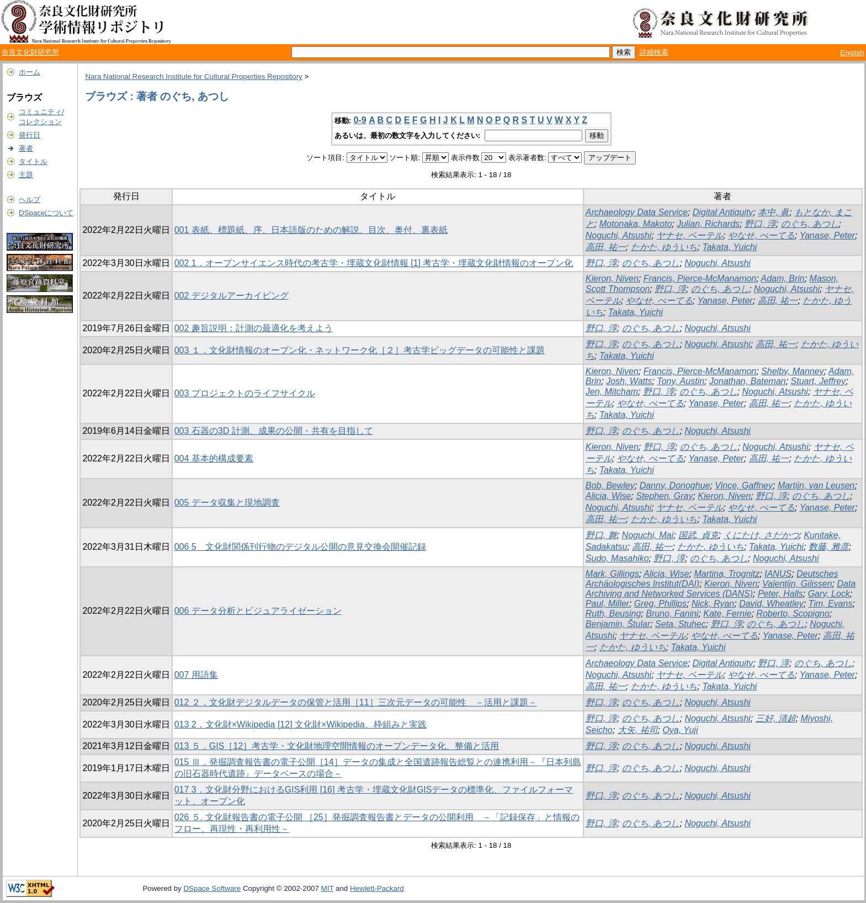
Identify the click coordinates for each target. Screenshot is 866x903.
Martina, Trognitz (726, 573)
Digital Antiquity (723, 212)
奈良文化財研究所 (30, 52)
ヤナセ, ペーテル (689, 235)
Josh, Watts (629, 381)
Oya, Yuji (680, 730)
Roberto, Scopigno (793, 613)
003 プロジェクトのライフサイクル (244, 393)
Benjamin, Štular (618, 624)
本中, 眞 (773, 212)
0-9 (360, 120)
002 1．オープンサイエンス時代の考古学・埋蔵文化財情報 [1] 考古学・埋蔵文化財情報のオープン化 (373, 263)
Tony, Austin (680, 381)
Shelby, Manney (792, 371)
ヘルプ (29, 199)
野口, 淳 (760, 224)
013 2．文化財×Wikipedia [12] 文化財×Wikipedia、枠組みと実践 (300, 724)
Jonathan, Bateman (747, 381)
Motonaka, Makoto (635, 224)
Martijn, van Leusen (816, 485)
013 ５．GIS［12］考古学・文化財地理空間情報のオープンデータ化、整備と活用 (337, 746)
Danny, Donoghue (675, 485)
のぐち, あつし (810, 224)
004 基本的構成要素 (213, 458)
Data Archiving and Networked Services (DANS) (721, 588)
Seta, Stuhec (680, 624)
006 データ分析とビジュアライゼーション (258, 610)
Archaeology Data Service (637, 212)
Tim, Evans (831, 603)
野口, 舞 (601, 535)
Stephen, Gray (664, 496)
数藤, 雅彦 (829, 546)
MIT (327, 888)
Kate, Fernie (727, 613)
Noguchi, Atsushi (618, 235)
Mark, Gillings (612, 573)
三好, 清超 (776, 718)
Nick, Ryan (713, 603)
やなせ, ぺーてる (761, 235)
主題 (26, 175)
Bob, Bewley (610, 485)
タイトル (33, 161)
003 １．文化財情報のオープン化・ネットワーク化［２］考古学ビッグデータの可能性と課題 (359, 350)
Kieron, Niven (612, 278)
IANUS (777, 573)
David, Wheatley (771, 603)
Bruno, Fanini (672, 613)
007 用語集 (196, 674)
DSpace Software (212, 888)
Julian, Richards (708, 224)
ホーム (29, 72)
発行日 (29, 135)
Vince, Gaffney (744, 485)
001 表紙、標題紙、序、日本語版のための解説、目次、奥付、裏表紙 (311, 230)
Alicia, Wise (608, 496)
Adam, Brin (783, 278)
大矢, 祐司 (638, 730)
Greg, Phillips (660, 603)
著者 (26, 148)
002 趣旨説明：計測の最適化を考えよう (253, 328)
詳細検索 (654, 52)
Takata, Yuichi (729, 247)
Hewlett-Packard (377, 888)
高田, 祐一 (606, 247)
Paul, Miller (607, 603)
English (852, 53)
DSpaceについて (46, 213)
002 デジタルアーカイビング (231, 295)
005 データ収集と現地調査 (227, 502)
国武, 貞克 (698, 535)
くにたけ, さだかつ (761, 535)
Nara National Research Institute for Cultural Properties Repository (193, 76)
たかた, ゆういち (664, 247)
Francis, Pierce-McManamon (700, 278)
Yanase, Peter (827, 235)
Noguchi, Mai (647, 535)
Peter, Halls (780, 593)
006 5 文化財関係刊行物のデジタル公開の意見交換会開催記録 (300, 546)
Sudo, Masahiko (617, 558)
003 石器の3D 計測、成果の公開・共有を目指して (273, 430)
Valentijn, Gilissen (797, 583)
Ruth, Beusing (613, 613)
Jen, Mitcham (612, 391)
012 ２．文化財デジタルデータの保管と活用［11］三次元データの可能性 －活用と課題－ (355, 702)
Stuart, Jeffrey (818, 381)
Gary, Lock (829, 593)
